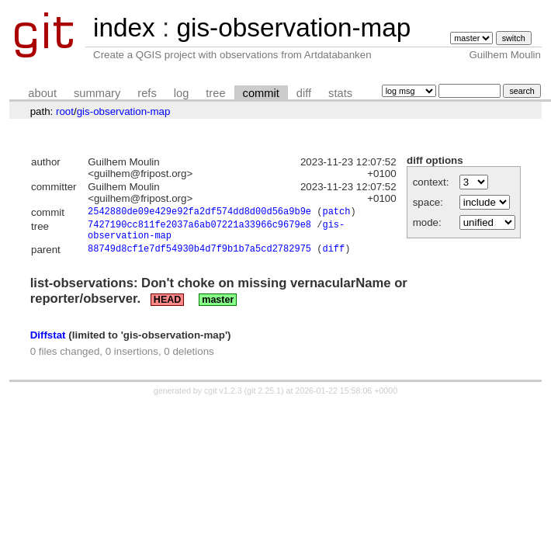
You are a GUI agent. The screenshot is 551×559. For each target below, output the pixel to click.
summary (97, 93)
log (181, 93)
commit (261, 93)
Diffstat (48, 342)
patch (336, 213)
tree (215, 93)
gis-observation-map (293, 27)
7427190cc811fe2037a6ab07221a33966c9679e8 (199, 227)
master (218, 307)
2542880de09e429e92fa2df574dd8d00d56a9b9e (199, 213)
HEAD (167, 307)
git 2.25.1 (264, 398)
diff (303, 93)
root (65, 111)
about (42, 93)
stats (340, 93)
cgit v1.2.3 (223, 398)
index (124, 27)
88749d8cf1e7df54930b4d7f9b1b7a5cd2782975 (199, 256)
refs (146, 93)
